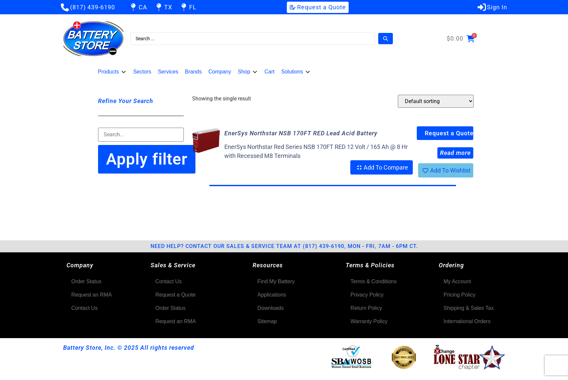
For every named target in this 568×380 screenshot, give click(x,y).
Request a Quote (449, 133)
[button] (112, 71)
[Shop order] (436, 101)
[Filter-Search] (141, 135)
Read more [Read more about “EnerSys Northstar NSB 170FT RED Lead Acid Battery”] (455, 152)
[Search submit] (385, 38)
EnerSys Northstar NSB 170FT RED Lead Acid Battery (301, 133)
